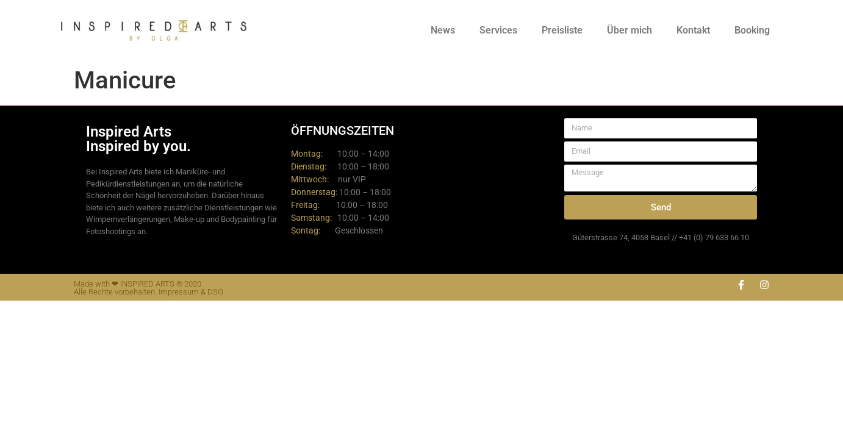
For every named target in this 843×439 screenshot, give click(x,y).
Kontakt (693, 30)
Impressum (179, 291)
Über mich (629, 30)
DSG (215, 291)
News (443, 30)
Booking (752, 30)
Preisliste (562, 30)
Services (498, 30)
